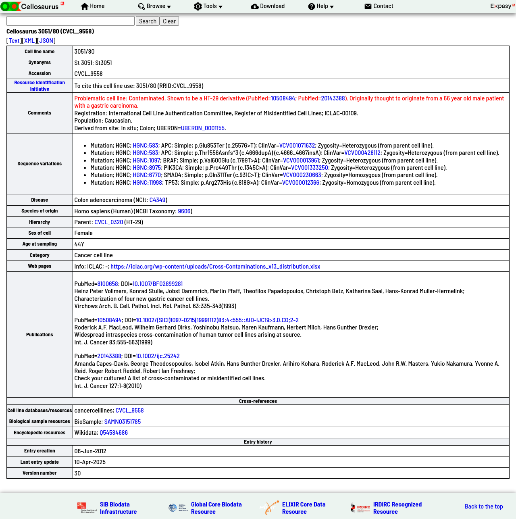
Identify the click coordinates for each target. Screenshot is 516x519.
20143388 (333, 98)
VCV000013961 (301, 160)
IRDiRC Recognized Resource (397, 507)
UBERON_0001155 (203, 127)
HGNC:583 (145, 145)
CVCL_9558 (130, 410)
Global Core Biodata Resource (216, 507)
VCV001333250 (309, 167)
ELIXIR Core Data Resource (304, 507)
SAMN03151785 (122, 421)
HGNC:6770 (147, 174)
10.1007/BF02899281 (158, 283)
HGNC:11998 (147, 182)
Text (14, 40)
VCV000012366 (301, 182)
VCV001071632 (297, 145)
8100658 (108, 283)
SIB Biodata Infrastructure (118, 507)
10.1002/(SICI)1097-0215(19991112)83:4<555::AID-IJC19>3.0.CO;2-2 (217, 319)
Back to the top (484, 506)
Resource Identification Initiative (39, 85)
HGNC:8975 (147, 167)
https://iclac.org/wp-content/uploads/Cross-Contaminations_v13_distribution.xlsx (215, 266)
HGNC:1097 (146, 160)
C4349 (158, 199)
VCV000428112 (362, 152)
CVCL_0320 (108, 221)
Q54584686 (114, 432)
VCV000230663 (302, 174)
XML (29, 40)
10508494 (283, 98)
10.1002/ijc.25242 (158, 355)
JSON (46, 40)
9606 (184, 211)
